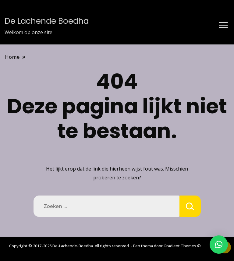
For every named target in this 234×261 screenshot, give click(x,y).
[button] (219, 244)
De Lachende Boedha (47, 21)
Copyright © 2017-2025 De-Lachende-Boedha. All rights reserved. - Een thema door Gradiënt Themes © (105, 246)
